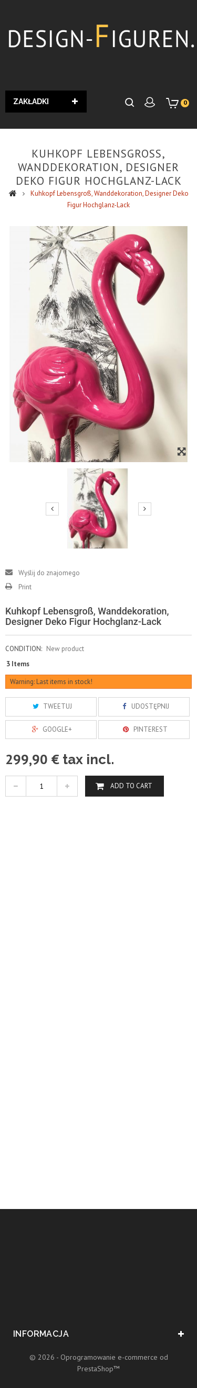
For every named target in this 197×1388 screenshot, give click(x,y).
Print (25, 587)
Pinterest (144, 729)
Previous (52, 508)
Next (144, 508)
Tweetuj (51, 706)
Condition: (23, 648)
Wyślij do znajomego (49, 572)
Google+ (50, 729)
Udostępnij (143, 706)
